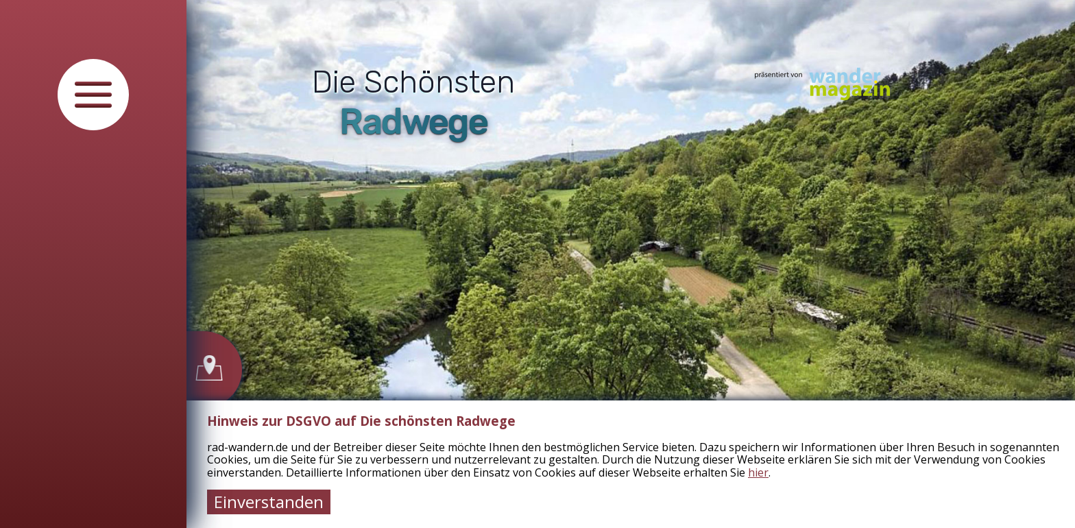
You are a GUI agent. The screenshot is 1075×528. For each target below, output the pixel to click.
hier (758, 472)
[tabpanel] (630, 264)
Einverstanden (269, 501)
